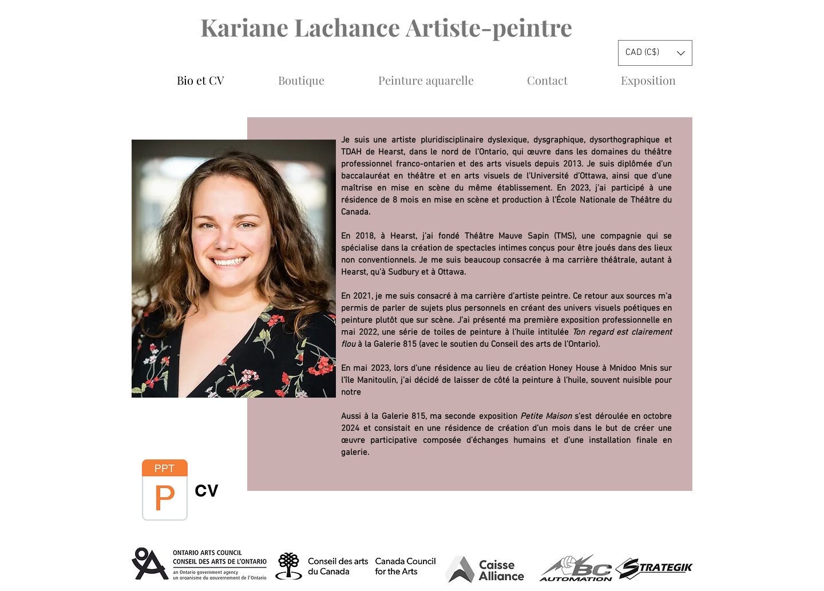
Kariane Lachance (303, 27)
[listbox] (655, 53)
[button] (655, 53)
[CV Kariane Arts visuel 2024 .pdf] (165, 491)
